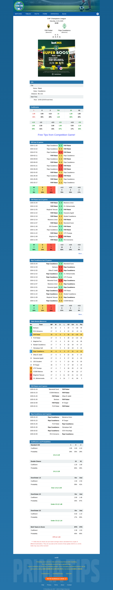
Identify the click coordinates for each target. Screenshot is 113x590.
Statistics (55, 14)
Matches (18, 14)
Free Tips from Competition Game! (56, 134)
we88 (56, 558)
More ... (81, 253)
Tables (28, 14)
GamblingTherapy (58, 573)
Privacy (49, 585)
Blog (64, 14)
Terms (56, 585)
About (62, 585)
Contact (69, 585)
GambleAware (45, 573)
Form (45, 14)
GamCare (69, 573)
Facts (37, 14)
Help (42, 585)
